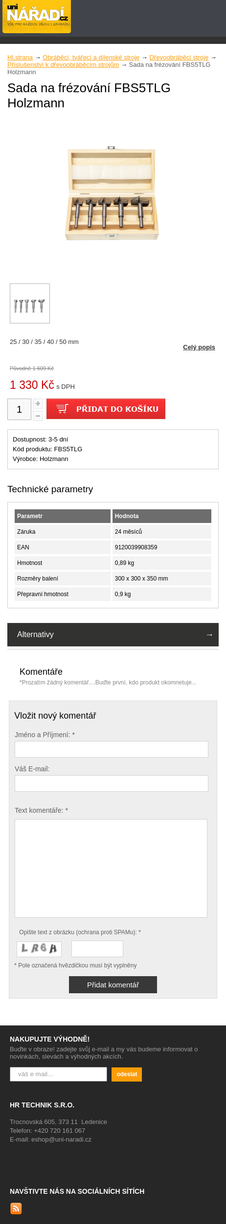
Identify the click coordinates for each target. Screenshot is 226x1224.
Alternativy (35, 634)
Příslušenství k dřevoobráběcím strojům (63, 64)
